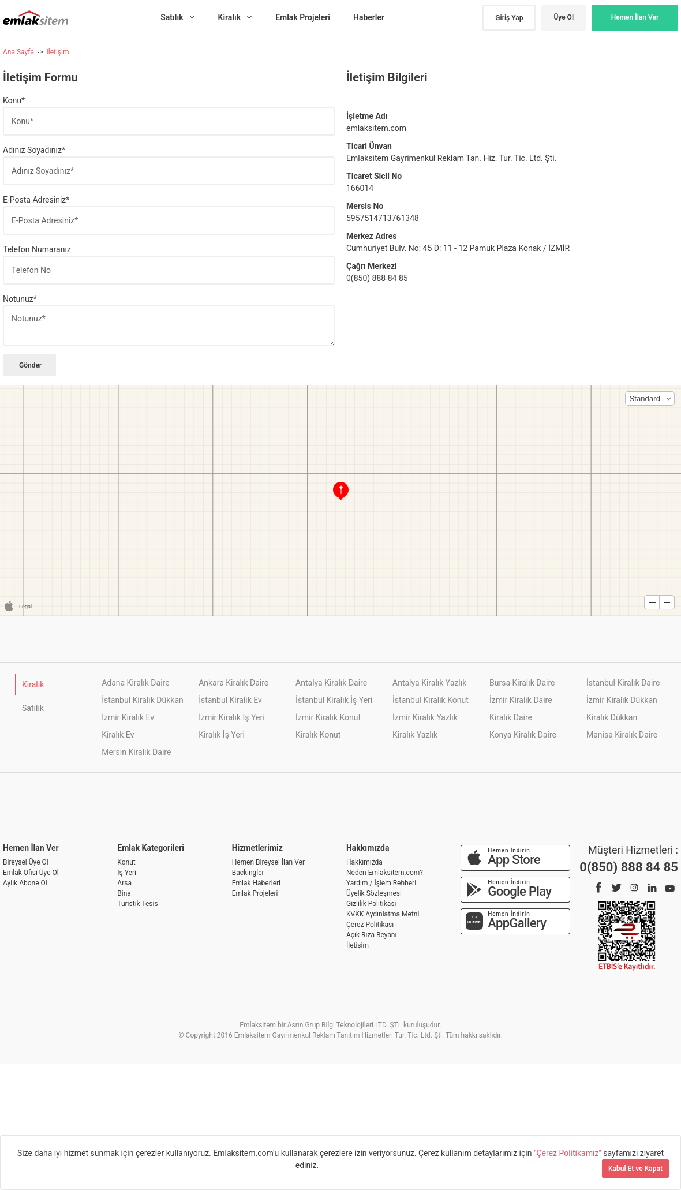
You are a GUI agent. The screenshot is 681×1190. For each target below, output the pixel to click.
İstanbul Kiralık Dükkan (143, 700)
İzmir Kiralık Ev (128, 717)
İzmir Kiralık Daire (520, 700)
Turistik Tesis (137, 904)
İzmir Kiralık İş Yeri (231, 717)
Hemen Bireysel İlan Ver (268, 862)
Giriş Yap (509, 18)
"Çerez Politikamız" (568, 1153)
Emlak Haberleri (256, 883)
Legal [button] (25, 606)
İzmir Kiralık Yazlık (425, 717)
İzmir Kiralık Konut (328, 717)
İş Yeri (126, 873)
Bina (124, 893)
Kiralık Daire (510, 717)
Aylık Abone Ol (25, 883)
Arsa (124, 883)
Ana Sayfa (18, 52)
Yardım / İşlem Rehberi (381, 883)
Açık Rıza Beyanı (371, 935)
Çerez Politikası (370, 924)
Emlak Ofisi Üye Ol (31, 873)
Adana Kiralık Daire (135, 682)
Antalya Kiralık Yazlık (429, 682)
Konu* (14, 100)
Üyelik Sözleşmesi (374, 893)
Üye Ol (563, 17)
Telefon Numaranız (37, 249)
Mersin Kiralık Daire (136, 752)
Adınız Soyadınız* (34, 150)
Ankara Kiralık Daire (233, 682)
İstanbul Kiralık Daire (623, 682)
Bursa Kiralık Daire (522, 682)
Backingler (248, 873)
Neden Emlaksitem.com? (384, 873)
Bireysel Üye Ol (25, 862)
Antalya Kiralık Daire (331, 682)
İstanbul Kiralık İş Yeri (333, 700)
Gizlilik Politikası (371, 904)
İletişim (57, 52)
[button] (650, 398)
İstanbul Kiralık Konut (430, 700)
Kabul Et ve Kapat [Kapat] (635, 1169)
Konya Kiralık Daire (522, 734)
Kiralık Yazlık (414, 734)
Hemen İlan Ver (635, 17)
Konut (126, 862)
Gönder (29, 365)
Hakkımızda (364, 862)
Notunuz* (20, 299)
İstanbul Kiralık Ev (230, 700)
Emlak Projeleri (255, 893)
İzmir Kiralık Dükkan (621, 700)
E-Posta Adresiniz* (36, 199)
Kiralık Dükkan (611, 717)
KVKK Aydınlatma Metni (382, 914)
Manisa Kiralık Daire (621, 734)
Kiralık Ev (118, 734)
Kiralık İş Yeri (222, 734)
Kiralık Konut (317, 734)
